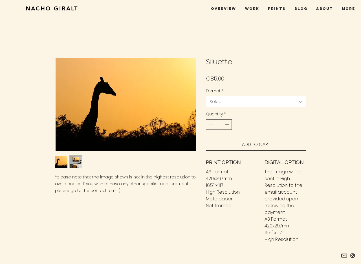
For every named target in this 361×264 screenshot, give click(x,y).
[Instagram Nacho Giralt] (352, 255)
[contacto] (344, 255)
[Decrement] (210, 124)
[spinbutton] (219, 124)
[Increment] (227, 124)
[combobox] (256, 101)
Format (214, 91)
